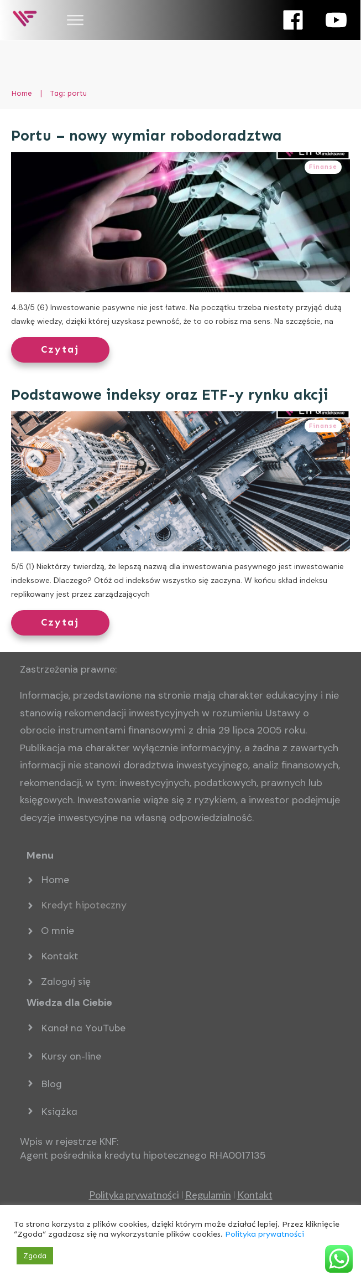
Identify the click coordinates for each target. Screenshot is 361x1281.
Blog (51, 1084)
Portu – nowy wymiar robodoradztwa (146, 135)
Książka (59, 1112)
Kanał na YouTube (83, 1028)
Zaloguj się (66, 981)
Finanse (323, 167)
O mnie (57, 930)
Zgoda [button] (34, 1256)
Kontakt (60, 956)
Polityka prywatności (264, 1234)
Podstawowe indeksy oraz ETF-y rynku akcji (169, 395)
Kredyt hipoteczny (84, 905)
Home (55, 880)
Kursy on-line (71, 1056)
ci (134, 1195)
